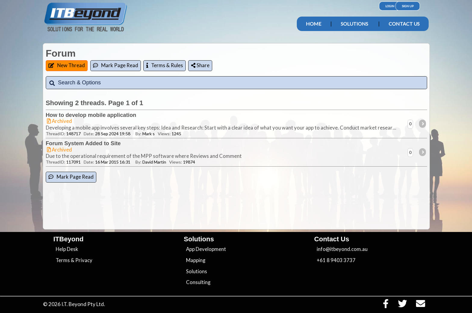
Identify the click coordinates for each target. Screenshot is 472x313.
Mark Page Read (115, 65)
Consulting (198, 282)
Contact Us (404, 24)
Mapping (195, 260)
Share (200, 65)
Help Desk (67, 249)
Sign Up (408, 6)
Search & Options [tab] (75, 83)
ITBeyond (68, 239)
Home (313, 24)
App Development (206, 249)
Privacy (83, 260)
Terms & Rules (164, 65)
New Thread (66, 65)
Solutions (354, 24)
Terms (63, 260)
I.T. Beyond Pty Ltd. (83, 304)
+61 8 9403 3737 (336, 260)
